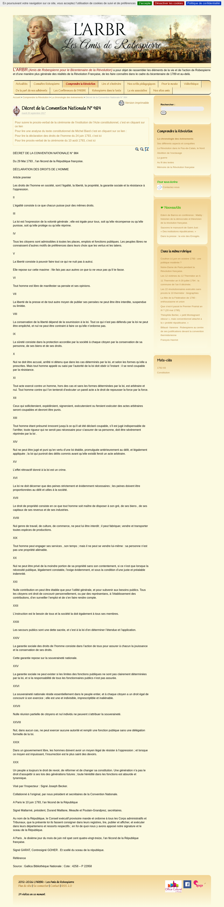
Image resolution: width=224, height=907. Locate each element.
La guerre (162, 157)
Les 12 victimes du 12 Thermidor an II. (181, 276)
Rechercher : (168, 104)
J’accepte (145, 3)
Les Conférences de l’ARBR (69, 91)
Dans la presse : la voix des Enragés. (180, 236)
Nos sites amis (161, 91)
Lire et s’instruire (111, 84)
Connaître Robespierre (46, 84)
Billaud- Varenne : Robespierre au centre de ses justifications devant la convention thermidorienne (182, 331)
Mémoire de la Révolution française (175, 167)
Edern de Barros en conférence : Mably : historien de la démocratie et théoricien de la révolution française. (182, 219)
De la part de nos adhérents (31, 91)
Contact (54, 886)
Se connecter (40, 886)
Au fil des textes (165, 162)
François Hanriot (169, 340)
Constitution (163, 372)
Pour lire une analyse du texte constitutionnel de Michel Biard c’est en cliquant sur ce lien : (71, 131)
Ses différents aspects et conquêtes (176, 143)
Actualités (21, 84)
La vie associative (137, 91)
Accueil (16, 97)
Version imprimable (134, 102)
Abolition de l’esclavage (169, 153)
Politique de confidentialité (203, 3)
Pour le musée (170, 84)
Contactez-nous (171, 187)
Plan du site (24, 886)
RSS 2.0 (66, 886)
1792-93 (161, 368)
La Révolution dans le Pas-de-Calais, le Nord (181, 148)
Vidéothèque (191, 84)
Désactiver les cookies (169, 3)
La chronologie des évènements (67, 97)
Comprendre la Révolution (80, 84)
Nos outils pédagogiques (141, 84)
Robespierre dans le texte (106, 91)
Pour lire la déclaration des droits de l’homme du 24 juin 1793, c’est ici (58, 135)
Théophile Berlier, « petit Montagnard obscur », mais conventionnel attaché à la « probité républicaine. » (181, 319)
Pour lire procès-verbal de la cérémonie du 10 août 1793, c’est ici (55, 140)
